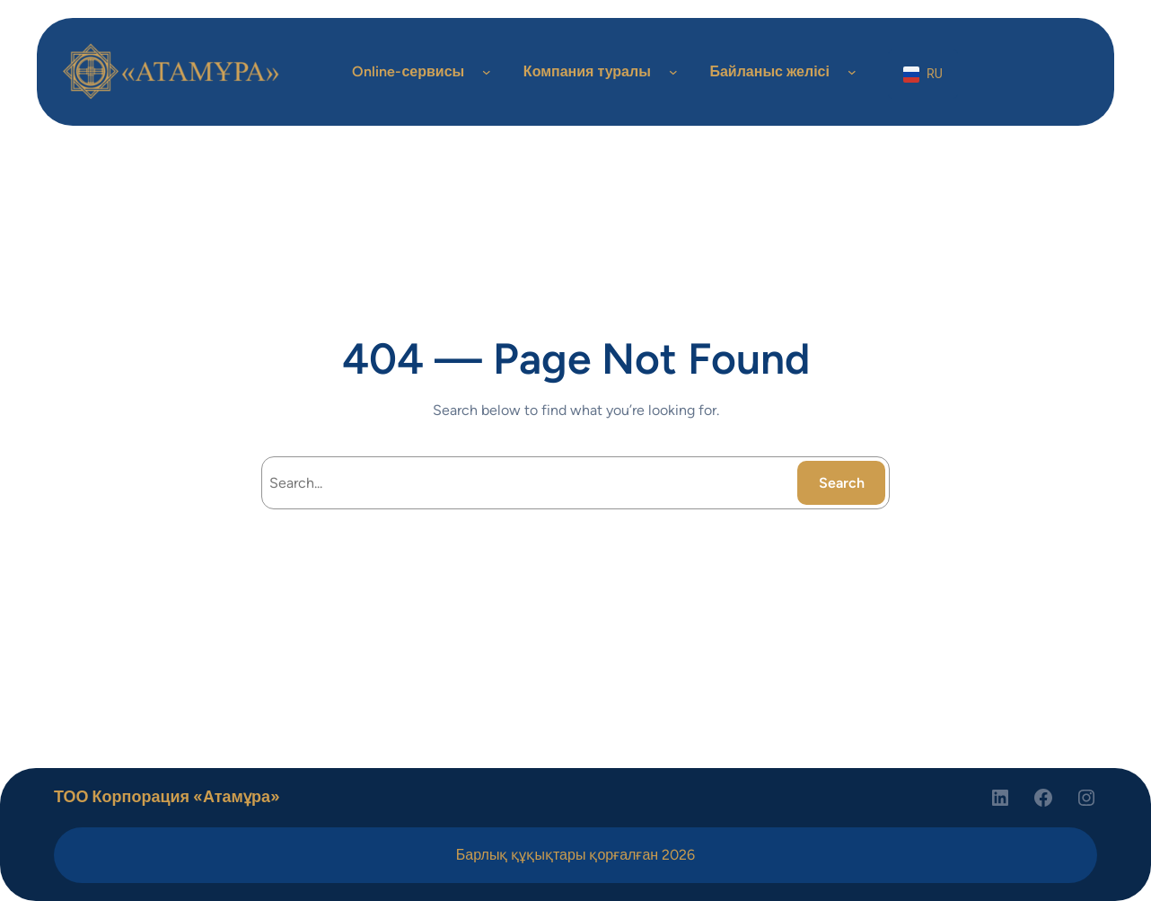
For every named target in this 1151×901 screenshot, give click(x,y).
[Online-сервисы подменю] (486, 71)
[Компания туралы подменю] (673, 71)
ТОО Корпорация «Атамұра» (167, 797)
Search (842, 482)
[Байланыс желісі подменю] (852, 71)
